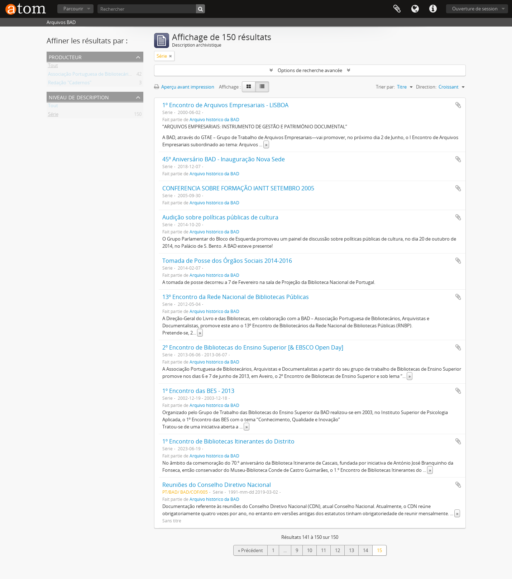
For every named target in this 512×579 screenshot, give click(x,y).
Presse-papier (397, 9)
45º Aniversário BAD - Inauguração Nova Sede (223, 159)
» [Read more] (266, 144)
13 (351, 550)
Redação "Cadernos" (69, 84)
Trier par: (385, 87)
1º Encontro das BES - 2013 (198, 391)
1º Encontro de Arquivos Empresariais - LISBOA (225, 105)
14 (365, 550)
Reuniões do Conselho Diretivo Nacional (216, 485)
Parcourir (73, 8)
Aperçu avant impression (184, 87)
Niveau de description (79, 96)
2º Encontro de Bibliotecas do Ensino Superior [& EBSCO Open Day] (252, 347)
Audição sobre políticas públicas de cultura (220, 217)
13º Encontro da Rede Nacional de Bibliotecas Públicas (235, 297)
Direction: (426, 87)
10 (309, 550)
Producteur (65, 56)
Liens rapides (433, 9)
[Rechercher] (151, 8)
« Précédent (250, 550)
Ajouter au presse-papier (458, 105)
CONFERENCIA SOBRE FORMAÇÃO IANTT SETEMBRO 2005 (238, 188)
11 (323, 550)
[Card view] (248, 86)
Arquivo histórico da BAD (214, 119)
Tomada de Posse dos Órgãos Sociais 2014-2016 (227, 261)
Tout (53, 66)
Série (53, 115)
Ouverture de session (475, 8)
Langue (415, 9)
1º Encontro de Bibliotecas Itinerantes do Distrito (228, 441)
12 (337, 550)
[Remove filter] (170, 56)
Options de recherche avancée (310, 70)
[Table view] (262, 86)
